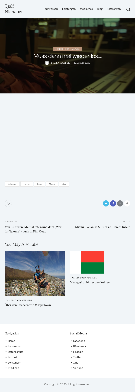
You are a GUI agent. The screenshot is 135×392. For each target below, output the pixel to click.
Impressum (15, 348)
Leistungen (14, 364)
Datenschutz (16, 353)
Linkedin (78, 353)
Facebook (79, 342)
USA (64, 184)
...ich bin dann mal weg (67, 49)
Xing (75, 364)
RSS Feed (13, 369)
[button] (126, 204)
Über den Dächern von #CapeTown (30, 307)
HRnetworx (80, 348)
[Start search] (128, 9)
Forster (26, 184)
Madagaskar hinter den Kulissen (92, 284)
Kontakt (12, 359)
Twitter (77, 359)
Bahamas (12, 184)
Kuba (39, 184)
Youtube (78, 369)
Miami (52, 184)
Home (11, 342)
